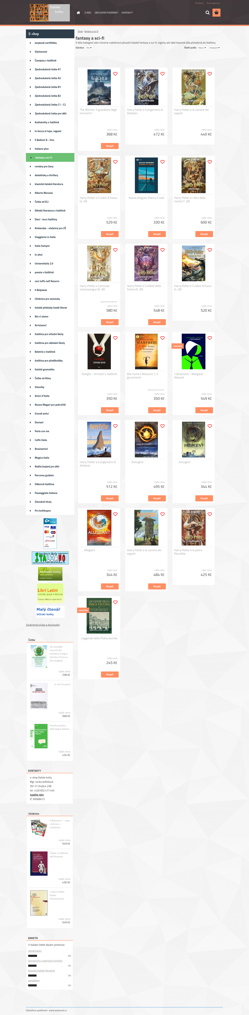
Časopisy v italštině (45, 60)
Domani (39, 422)
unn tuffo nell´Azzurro (47, 281)
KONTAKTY (127, 12)
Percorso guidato (44, 475)
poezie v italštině (44, 272)
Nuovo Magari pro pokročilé (50, 405)
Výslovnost (41, 52)
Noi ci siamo (41, 316)
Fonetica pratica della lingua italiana (59, 727)
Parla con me (42, 431)
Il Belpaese (41, 290)
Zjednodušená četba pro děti (51, 113)
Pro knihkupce (43, 511)
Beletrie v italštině (45, 352)
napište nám (37, 795)
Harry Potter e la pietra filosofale (188, 551)
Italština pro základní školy (50, 343)
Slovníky (39, 387)
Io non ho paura (62, 684)
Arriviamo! (41, 325)
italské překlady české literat (51, 308)
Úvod (80, 31)
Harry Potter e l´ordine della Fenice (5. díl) (144, 287)
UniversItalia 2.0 (44, 263)
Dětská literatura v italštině (50, 211)
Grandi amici (42, 414)
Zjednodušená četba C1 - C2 (50, 105)
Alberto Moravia (44, 193)
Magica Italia (42, 458)
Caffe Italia (41, 440)
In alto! (39, 255)
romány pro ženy (44, 166)
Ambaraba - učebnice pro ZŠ (50, 228)
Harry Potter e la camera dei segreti (191, 111)
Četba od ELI (41, 202)
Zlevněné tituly (43, 502)
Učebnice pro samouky (47, 299)
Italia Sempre (42, 246)
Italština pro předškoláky (49, 361)
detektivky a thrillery (46, 175)
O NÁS (88, 12)
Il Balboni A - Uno (44, 140)
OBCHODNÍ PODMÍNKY (106, 12)
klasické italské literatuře (41, 971)
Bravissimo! (41, 449)
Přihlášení (199, 3)
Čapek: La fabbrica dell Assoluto (59, 854)
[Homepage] (78, 13)
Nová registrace (213, 3)
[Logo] (49, 12)
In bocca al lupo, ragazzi (48, 131)
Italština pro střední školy (49, 334)
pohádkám (34, 980)
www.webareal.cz (58, 1010)
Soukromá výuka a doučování (43, 625)
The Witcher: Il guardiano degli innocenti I (98, 111)
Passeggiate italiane (46, 493)
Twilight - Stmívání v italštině (99, 374)
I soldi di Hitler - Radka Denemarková (58, 895)
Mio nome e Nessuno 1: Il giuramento (142, 375)
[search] (207, 13)
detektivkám (35, 951)
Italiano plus (42, 149)
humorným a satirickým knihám (45, 961)
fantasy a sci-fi (43, 158)
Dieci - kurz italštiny (46, 219)
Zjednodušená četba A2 (48, 78)
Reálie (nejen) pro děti (47, 466)
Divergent (137, 462)
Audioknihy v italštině (47, 122)
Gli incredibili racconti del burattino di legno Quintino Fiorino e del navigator (59, 653)
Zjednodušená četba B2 (48, 96)
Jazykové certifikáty (46, 43)
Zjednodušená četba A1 (48, 69)
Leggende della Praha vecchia (99, 638)
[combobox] (202, 48)
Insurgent (184, 462)
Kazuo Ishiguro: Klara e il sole (146, 198)
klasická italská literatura (49, 184)
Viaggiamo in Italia (45, 237)
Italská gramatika (44, 369)
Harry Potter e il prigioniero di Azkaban (145, 111)
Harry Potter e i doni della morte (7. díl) (189, 199)
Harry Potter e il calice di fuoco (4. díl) (98, 199)
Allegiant (89, 550)
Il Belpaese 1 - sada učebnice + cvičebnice (60, 824)
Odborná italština (44, 484)
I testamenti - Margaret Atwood (188, 375)
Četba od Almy (43, 378)
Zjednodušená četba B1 (48, 87)
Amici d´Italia (42, 396)
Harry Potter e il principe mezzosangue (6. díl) (95, 287)
